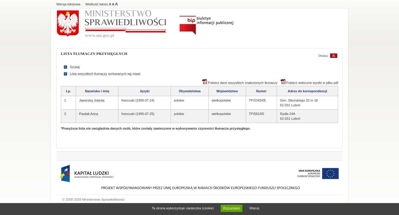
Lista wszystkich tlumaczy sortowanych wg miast (105, 74)
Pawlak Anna (88, 114)
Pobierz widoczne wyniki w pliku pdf (309, 83)
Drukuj (323, 55)
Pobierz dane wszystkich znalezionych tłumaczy (240, 83)
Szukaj (75, 67)
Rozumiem (231, 208)
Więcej (254, 208)
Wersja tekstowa (68, 4)
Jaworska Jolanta (91, 100)
